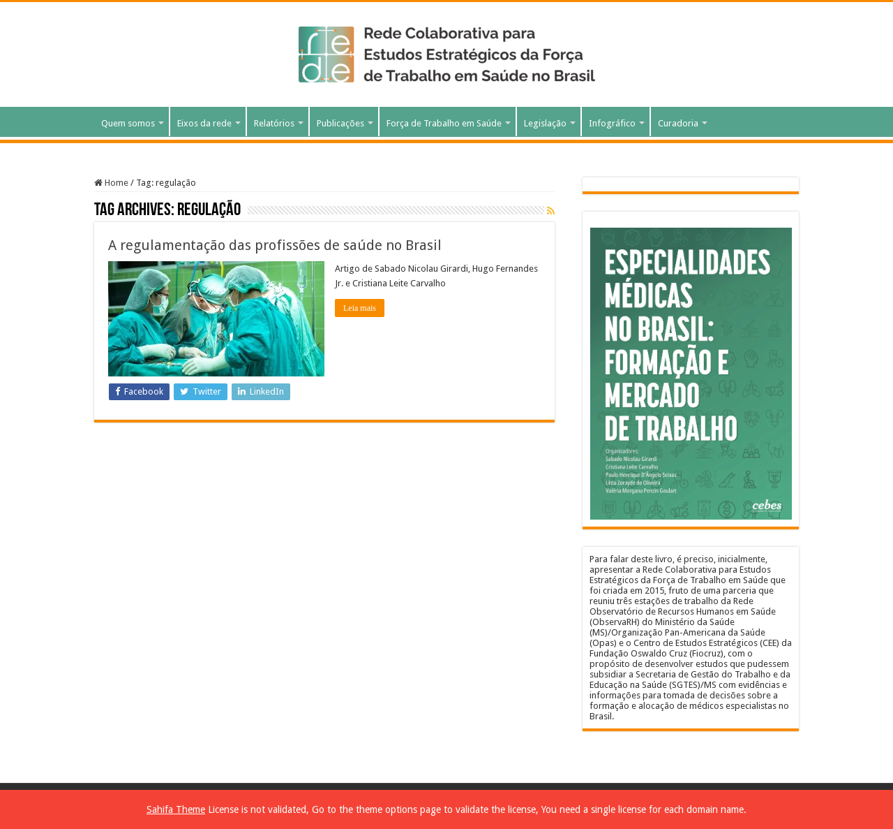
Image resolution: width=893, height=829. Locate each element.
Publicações (340, 123)
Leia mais (359, 308)
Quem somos (128, 123)
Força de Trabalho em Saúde (444, 123)
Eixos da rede (204, 123)
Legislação (545, 123)
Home (111, 182)
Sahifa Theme (176, 809)
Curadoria (678, 123)
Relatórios (274, 123)
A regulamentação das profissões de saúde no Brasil (275, 245)
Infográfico (612, 123)
